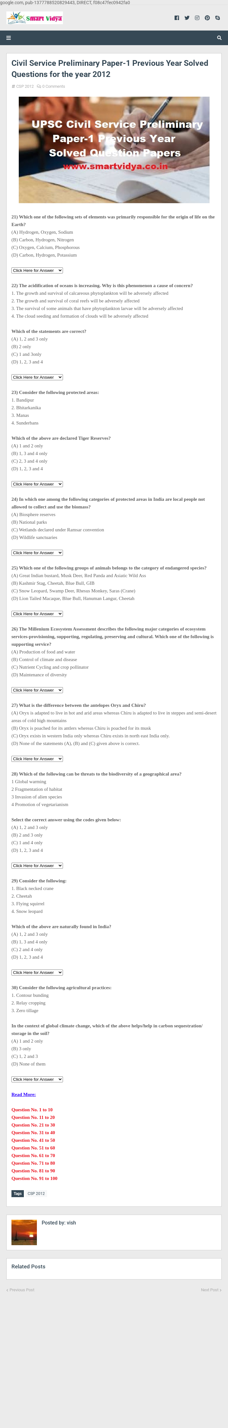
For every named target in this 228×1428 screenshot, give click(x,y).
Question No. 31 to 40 (33, 1132)
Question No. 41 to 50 (33, 1140)
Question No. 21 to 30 (33, 1125)
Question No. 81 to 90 (33, 1170)
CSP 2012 (25, 86)
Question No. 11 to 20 (33, 1117)
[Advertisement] (114, 1355)
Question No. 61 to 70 (33, 1155)
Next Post (209, 1288)
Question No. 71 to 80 (33, 1163)
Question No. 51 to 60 (33, 1147)
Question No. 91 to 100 (34, 1178)
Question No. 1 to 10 (32, 1109)
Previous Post (22, 1288)
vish (71, 1221)
